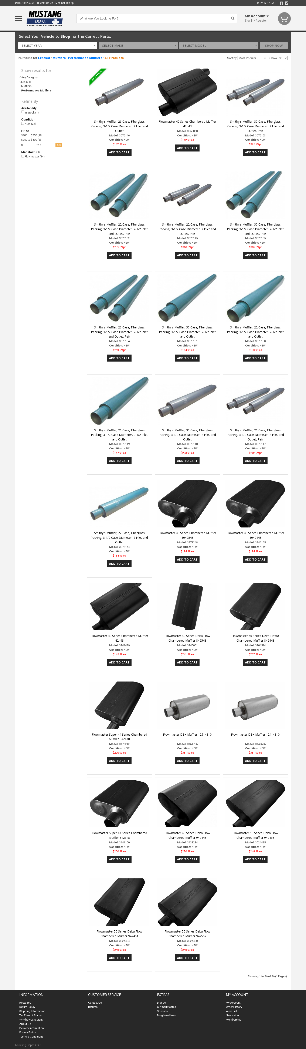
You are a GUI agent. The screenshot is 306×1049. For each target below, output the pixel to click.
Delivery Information (31, 1028)
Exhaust (44, 58)
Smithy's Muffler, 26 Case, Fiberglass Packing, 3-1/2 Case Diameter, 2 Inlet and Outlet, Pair (255, 435)
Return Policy (27, 1006)
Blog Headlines (166, 1015)
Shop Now (274, 45)
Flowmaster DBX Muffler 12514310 (187, 734)
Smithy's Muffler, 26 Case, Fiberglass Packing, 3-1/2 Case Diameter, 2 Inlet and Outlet (119, 126)
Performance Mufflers (85, 58)
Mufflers (59, 58)
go (59, 145)
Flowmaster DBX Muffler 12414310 (255, 734)
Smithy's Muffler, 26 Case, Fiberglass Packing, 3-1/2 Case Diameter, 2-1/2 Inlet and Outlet (119, 435)
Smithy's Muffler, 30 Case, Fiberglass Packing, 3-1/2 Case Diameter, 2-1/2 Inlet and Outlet (187, 332)
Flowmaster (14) (33, 156)
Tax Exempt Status (30, 1015)
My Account (233, 1002)
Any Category (29, 77)
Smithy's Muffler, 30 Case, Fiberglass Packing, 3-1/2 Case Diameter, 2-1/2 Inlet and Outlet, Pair (255, 229)
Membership (233, 1019)
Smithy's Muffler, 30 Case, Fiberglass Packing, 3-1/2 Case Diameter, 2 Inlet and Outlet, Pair (255, 126)
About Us (25, 1023)
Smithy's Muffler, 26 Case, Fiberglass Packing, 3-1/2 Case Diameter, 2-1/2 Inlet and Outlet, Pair (119, 332)
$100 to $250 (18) (31, 135)
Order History (234, 1006)
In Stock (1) (30, 112)
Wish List (231, 1011)
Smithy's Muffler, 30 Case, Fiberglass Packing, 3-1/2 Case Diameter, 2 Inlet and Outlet (187, 435)
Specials (162, 1011)
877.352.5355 (24, 2)
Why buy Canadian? (31, 1019)
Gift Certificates (166, 1006)
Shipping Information (32, 1011)
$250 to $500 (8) (31, 139)
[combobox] (57, 45)
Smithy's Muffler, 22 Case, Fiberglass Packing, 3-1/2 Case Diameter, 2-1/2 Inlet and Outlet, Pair (119, 229)
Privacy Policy (27, 1032)
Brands (161, 1002)
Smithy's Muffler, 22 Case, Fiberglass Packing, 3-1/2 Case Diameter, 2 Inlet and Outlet (119, 537)
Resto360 (25, 1002)
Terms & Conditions (31, 1036)
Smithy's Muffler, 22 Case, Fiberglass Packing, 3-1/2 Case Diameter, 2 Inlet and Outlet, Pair (187, 229)
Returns (93, 1006)
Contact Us (45, 2)
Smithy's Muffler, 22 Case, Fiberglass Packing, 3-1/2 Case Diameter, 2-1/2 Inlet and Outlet (255, 332)
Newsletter (232, 1015)
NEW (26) (28, 124)
